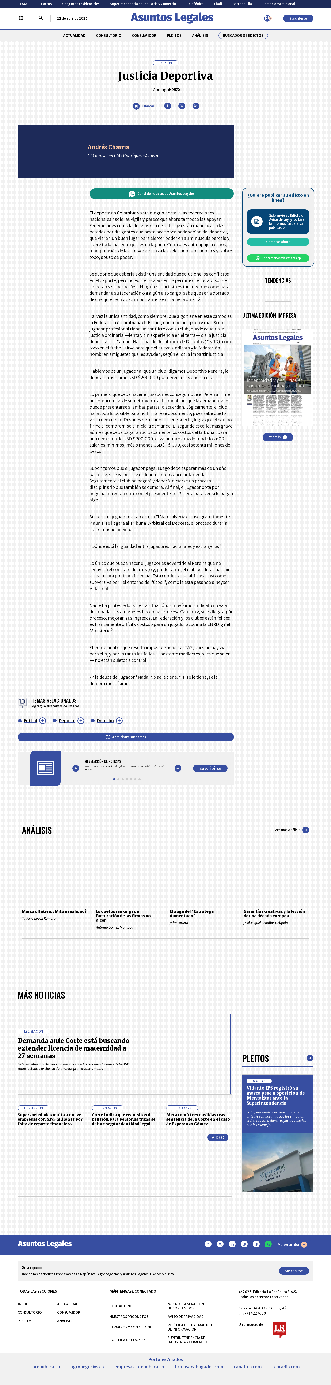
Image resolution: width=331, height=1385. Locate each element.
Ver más (278, 437)
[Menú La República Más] (21, 18)
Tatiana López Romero (54, 918)
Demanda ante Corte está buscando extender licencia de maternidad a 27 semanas (73, 1187)
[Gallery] (127, 765)
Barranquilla (242, 4)
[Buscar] (40, 18)
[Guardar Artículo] (144, 106)
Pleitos (255, 1197)
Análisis (37, 830)
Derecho (105, 720)
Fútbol (30, 720)
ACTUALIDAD (74, 35)
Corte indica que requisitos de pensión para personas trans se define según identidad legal (124, 1258)
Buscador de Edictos (243, 35)
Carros (46, 4)
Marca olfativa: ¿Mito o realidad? (54, 911)
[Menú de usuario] (267, 18)
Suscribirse (298, 18)
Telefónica (195, 4)
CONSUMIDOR (144, 35)
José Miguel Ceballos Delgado (276, 923)
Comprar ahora (278, 242)
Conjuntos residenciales (81, 4)
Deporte (67, 720)
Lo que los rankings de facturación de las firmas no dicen (123, 915)
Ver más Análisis (292, 830)
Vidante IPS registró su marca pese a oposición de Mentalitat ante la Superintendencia (276, 1234)
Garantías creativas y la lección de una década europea (274, 913)
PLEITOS (174, 35)
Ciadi (218, 4)
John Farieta (202, 923)
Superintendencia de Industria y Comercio (143, 4)
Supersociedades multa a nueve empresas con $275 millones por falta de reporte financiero (50, 1258)
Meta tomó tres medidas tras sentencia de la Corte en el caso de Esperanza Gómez (198, 1258)
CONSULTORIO (108, 35)
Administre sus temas (126, 737)
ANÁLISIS (200, 35)
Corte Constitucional (278, 4)
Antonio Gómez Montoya (128, 927)
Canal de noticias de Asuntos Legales (162, 194)
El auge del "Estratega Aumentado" (192, 913)
